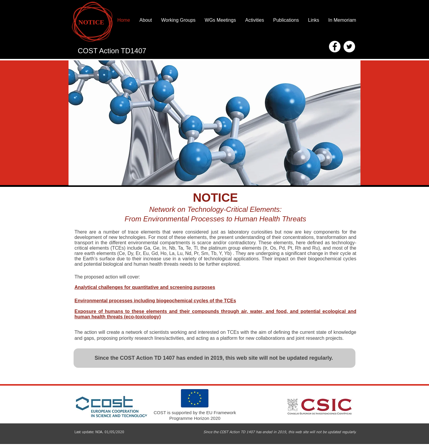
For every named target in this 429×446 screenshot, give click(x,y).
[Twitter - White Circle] (349, 46)
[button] (214, 122)
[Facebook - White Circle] (335, 46)
